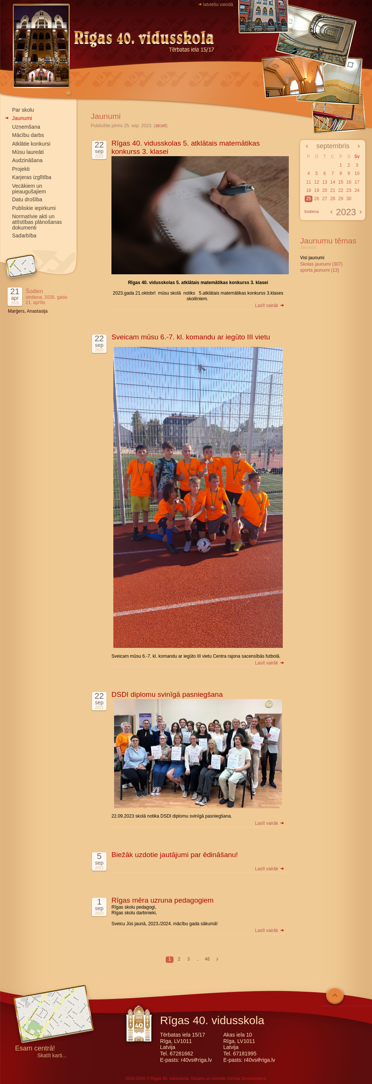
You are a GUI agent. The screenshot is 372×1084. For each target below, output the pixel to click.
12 (316, 182)
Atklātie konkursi (31, 144)
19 (316, 190)
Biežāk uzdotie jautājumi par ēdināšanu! (174, 855)
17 (356, 182)
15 (340, 182)
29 (340, 198)
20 (324, 190)
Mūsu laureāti (28, 152)
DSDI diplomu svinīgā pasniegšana (167, 694)
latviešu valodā (218, 4)
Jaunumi (22, 118)
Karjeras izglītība (31, 177)
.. (198, 959)
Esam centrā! (35, 1049)
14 (332, 182)
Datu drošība (27, 199)
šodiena (311, 211)
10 (356, 173)
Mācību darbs (28, 135)
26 (316, 198)
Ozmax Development (246, 1078)
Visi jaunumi (312, 257)
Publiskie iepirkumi (34, 208)
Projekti (21, 169)
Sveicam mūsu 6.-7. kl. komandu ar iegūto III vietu (190, 337)
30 (348, 198)
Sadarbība (24, 236)
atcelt (160, 125)
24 (356, 190)
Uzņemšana (26, 127)
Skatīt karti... (52, 1055)
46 (207, 959)
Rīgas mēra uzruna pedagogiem (162, 900)
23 (348, 190)
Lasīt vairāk (270, 305)
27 (324, 198)
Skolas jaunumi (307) (321, 264)
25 (308, 198)
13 (324, 182)
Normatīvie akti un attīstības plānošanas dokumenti (37, 222)
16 (348, 182)
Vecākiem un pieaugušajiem (29, 189)
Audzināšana (27, 160)
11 (308, 182)
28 (332, 198)
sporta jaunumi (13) (319, 270)
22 (340, 190)
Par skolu (23, 110)
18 (308, 190)
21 (332, 190)
